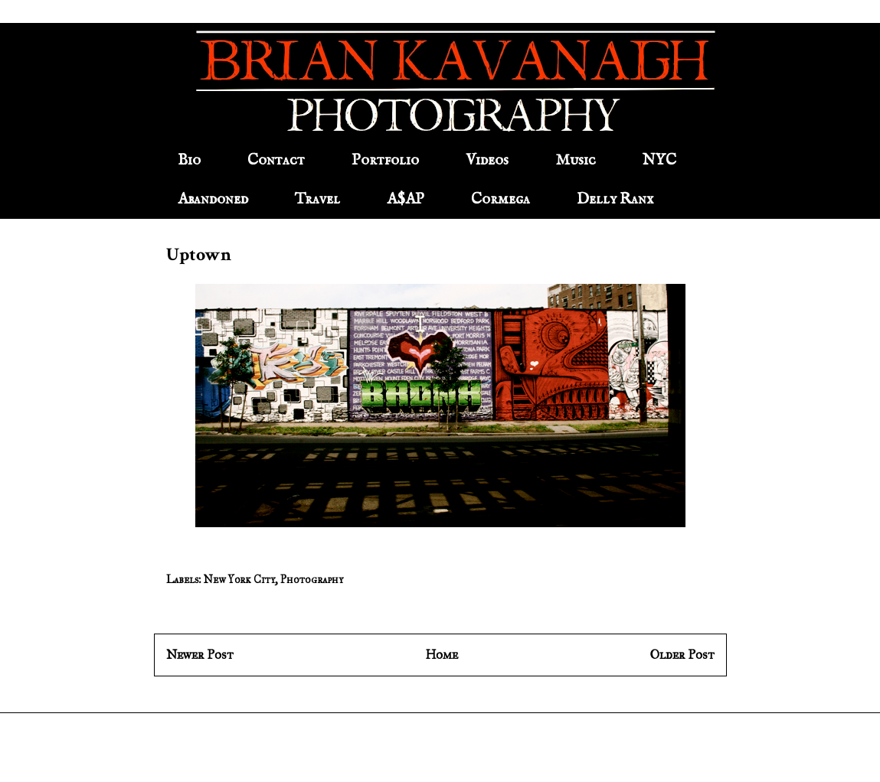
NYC (659, 160)
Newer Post (200, 655)
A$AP (405, 199)
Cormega (500, 199)
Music (575, 160)
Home (441, 655)
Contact (276, 160)
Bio (189, 160)
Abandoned (213, 199)
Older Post (682, 655)
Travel (317, 199)
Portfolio (385, 160)
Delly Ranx (615, 199)
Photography (311, 579)
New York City (239, 579)
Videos (487, 160)
